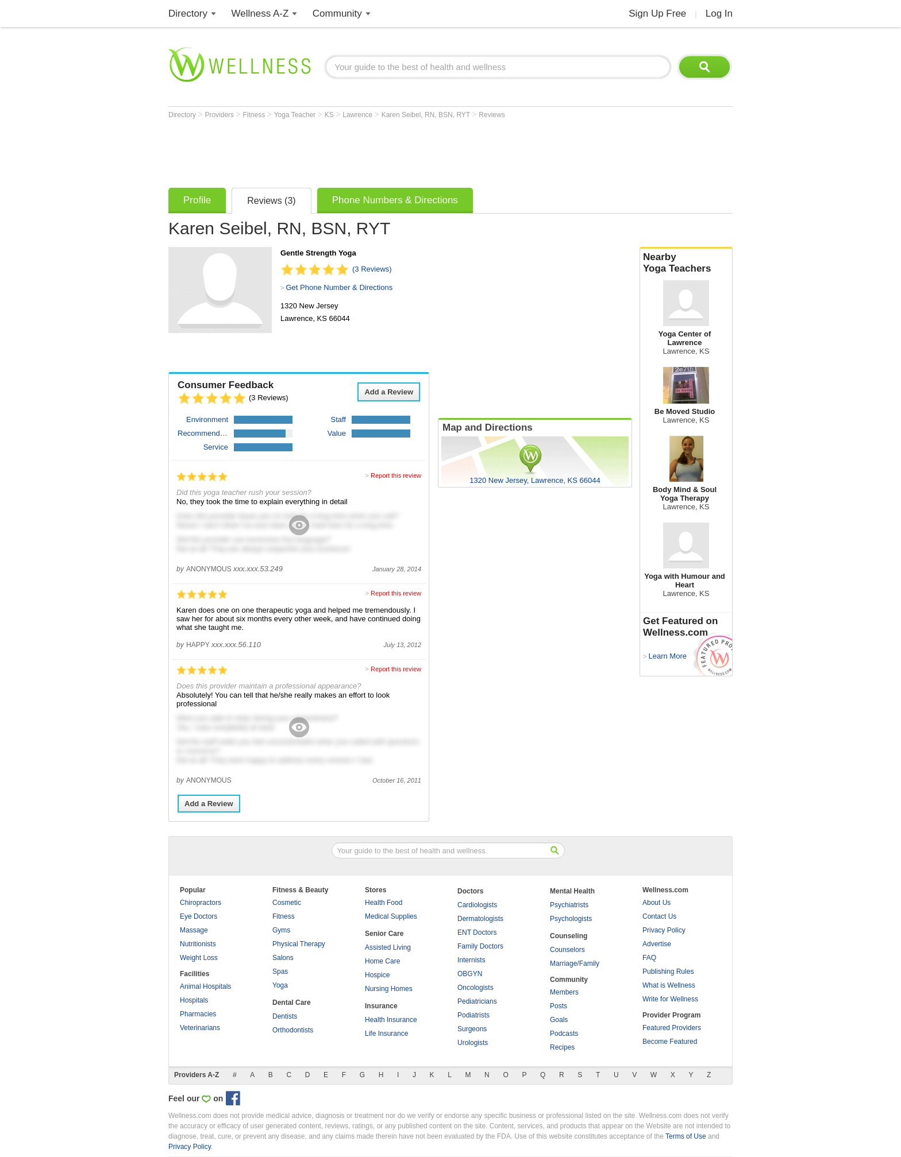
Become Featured (669, 1042)
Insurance (381, 1006)
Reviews (492, 115)
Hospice (377, 975)
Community (337, 13)
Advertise (656, 944)
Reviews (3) (271, 201)
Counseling (568, 936)
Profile (197, 200)
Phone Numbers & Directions (395, 200)
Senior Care (384, 934)
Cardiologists (477, 905)
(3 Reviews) (372, 269)
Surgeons (472, 1029)
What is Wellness (668, 985)
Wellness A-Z (260, 13)
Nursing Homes (389, 989)
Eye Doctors (198, 916)
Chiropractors (200, 903)
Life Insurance (386, 1034)
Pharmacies (198, 1014)
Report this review (396, 475)
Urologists (472, 1043)
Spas (280, 972)
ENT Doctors (476, 932)
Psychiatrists (569, 905)
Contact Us (659, 916)
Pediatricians (477, 1001)
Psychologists (571, 919)
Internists (471, 960)
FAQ (649, 958)
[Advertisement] (377, 150)
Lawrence (358, 115)
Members (564, 992)
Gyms (281, 930)
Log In (719, 13)
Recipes (562, 1047)
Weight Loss (199, 958)
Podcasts (564, 1034)
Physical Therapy (298, 944)
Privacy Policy (664, 930)
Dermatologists (480, 919)
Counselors (567, 950)
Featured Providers (671, 1028)
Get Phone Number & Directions (339, 287)
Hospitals (194, 1000)
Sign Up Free (657, 13)
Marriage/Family (574, 963)
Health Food (383, 903)
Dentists (284, 1016)
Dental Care (291, 1003)
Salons (283, 958)
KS (330, 115)
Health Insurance (391, 1020)
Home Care (382, 961)
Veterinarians (200, 1028)
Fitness (255, 115)
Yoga (280, 985)
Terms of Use (685, 1136)
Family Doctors (480, 946)
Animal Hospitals (205, 986)
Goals (559, 1020)
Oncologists (475, 988)
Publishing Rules (668, 972)
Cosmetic (286, 903)
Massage (194, 930)
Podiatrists (473, 1015)
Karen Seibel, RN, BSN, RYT (427, 115)
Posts (558, 1006)
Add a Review (388, 392)
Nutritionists (198, 944)
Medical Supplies (391, 916)
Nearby (686, 262)
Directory (187, 13)
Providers (220, 115)
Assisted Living (388, 947)
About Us (656, 903)
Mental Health (572, 891)
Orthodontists (292, 1030)
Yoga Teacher (296, 115)
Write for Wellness (670, 999)
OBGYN (469, 974)
